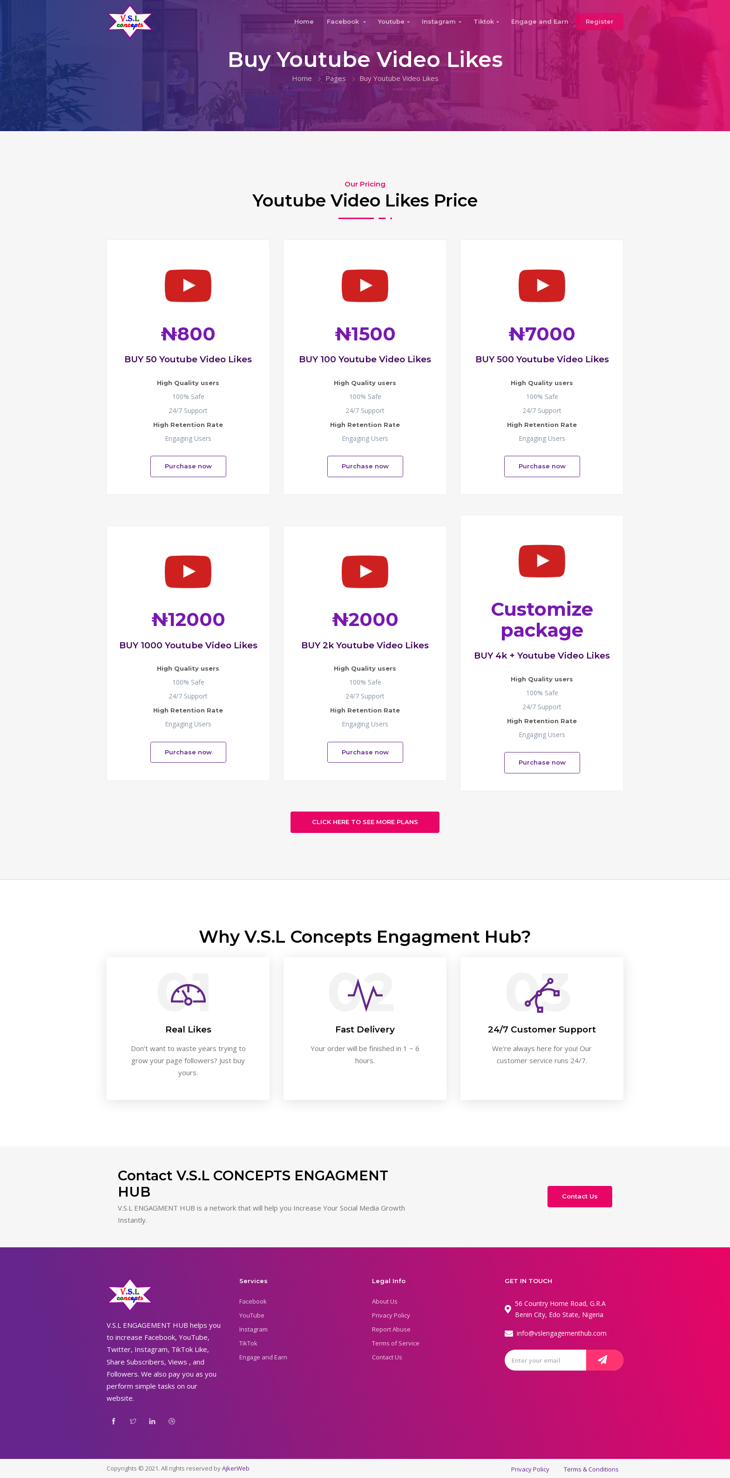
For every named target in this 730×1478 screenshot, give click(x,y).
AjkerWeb (236, 1468)
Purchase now (188, 466)
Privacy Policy (391, 1315)
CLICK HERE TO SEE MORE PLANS (365, 822)
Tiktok (483, 21)
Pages (335, 78)
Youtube (391, 21)
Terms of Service (395, 1343)
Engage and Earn (539, 21)
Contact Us (580, 1196)
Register (600, 21)
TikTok (248, 1343)
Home (304, 21)
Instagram (439, 21)
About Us (385, 1301)
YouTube (251, 1315)
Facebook (344, 21)
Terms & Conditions (591, 1469)
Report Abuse (391, 1329)
